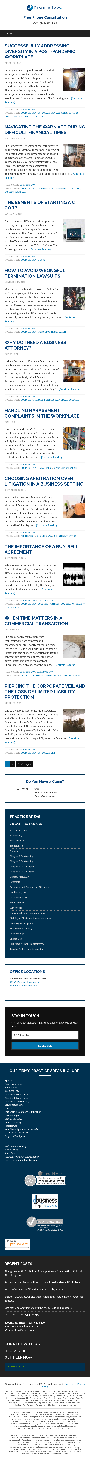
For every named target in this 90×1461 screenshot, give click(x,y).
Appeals (14, 850)
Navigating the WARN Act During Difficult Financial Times (45, 129)
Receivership (17, 933)
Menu (7, 33)
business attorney (32, 399)
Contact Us (16, 1366)
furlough (74, 188)
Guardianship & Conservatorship (27, 912)
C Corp (41, 259)
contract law (13, 607)
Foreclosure (16, 907)
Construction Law (19, 876)
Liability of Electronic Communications (30, 918)
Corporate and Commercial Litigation (29, 887)
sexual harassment (65, 467)
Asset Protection (18, 830)
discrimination (14, 116)
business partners (49, 603)
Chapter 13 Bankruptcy (22, 871)
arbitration (28, 535)
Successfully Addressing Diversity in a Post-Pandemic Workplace (40, 51)
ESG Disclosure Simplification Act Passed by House (34, 1289)
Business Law (27, 109)
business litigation (65, 535)
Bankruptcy (16, 835)
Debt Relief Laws (18, 897)
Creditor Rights (18, 892)
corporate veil (46, 752)
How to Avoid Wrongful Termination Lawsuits (35, 273)
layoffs (9, 191)
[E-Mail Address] (45, 1035)
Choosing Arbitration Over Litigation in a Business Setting (44, 481)
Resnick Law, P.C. (45, 7)
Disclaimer (70, 1384)
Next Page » (24, 764)
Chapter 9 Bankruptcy (21, 861)
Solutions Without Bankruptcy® (27, 943)
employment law (34, 116)
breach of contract (33, 675)
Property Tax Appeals (21, 923)
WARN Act (20, 191)
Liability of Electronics (16, 1132)
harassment (45, 467)
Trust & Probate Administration (27, 949)
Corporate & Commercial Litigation (23, 1111)
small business (70, 399)
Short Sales (16, 938)
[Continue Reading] (41, 249)
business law (28, 112)
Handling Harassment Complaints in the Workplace (42, 413)
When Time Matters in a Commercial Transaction (36, 620)
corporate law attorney (52, 112)
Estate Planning (18, 902)
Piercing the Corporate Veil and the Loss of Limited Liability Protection (45, 691)
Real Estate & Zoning (21, 928)
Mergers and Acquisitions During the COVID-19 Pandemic (38, 1308)
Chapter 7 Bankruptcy (21, 856)
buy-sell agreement (73, 603)
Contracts (15, 881)
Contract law (45, 600)
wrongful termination (52, 331)
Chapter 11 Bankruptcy (22, 866)
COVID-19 (73, 112)
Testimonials (16, 845)
